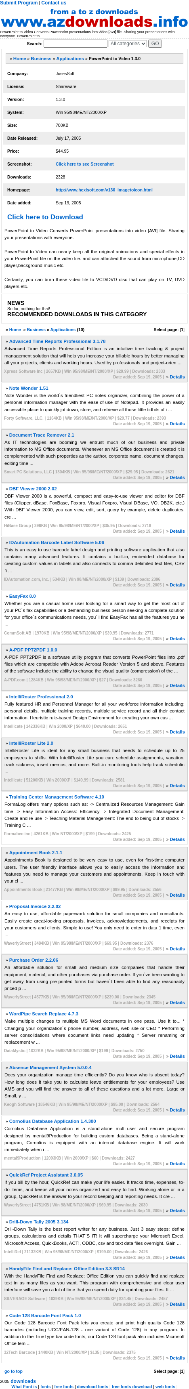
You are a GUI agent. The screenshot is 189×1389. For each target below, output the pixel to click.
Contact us (53, 3)
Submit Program (19, 3)
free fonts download (132, 1386)
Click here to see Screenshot (85, 164)
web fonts (165, 1386)
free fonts (64, 1386)
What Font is (24, 1386)
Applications (70, 58)
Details (177, 376)
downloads (23, 1381)
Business (41, 58)
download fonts (93, 1386)
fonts (45, 1386)
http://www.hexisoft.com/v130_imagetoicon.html (104, 189)
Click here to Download (45, 217)
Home (19, 58)
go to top (13, 1371)
